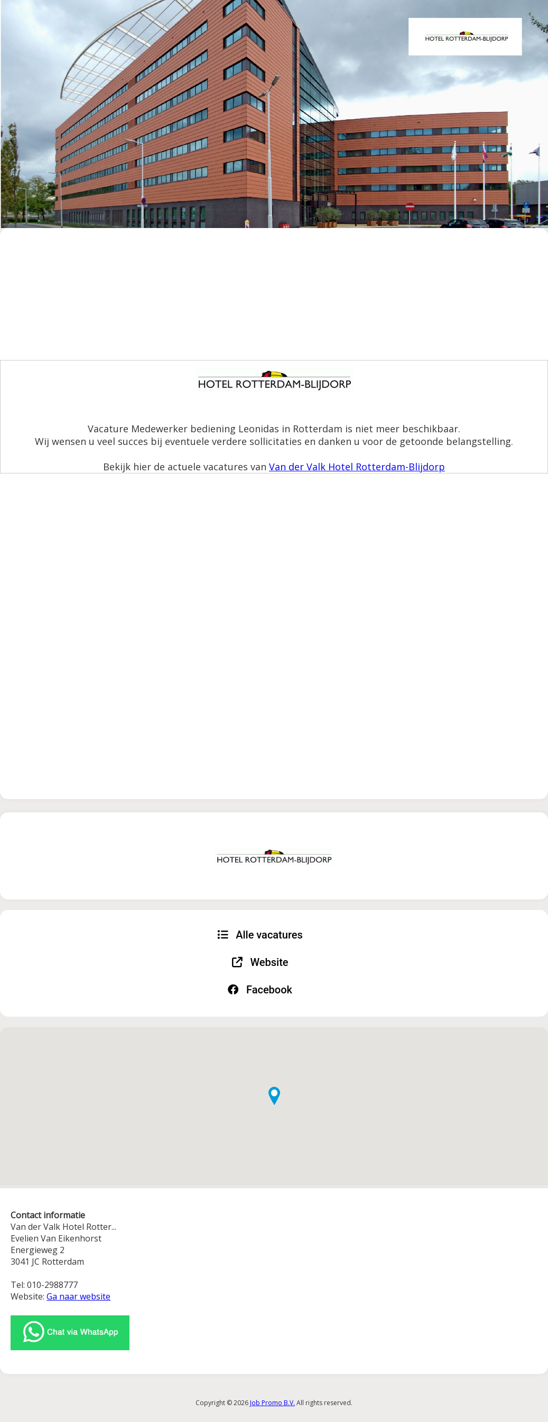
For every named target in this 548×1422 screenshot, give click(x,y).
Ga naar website (78, 1296)
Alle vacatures (260, 934)
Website (260, 962)
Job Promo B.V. (272, 1402)
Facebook (260, 989)
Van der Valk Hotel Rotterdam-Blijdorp (357, 466)
